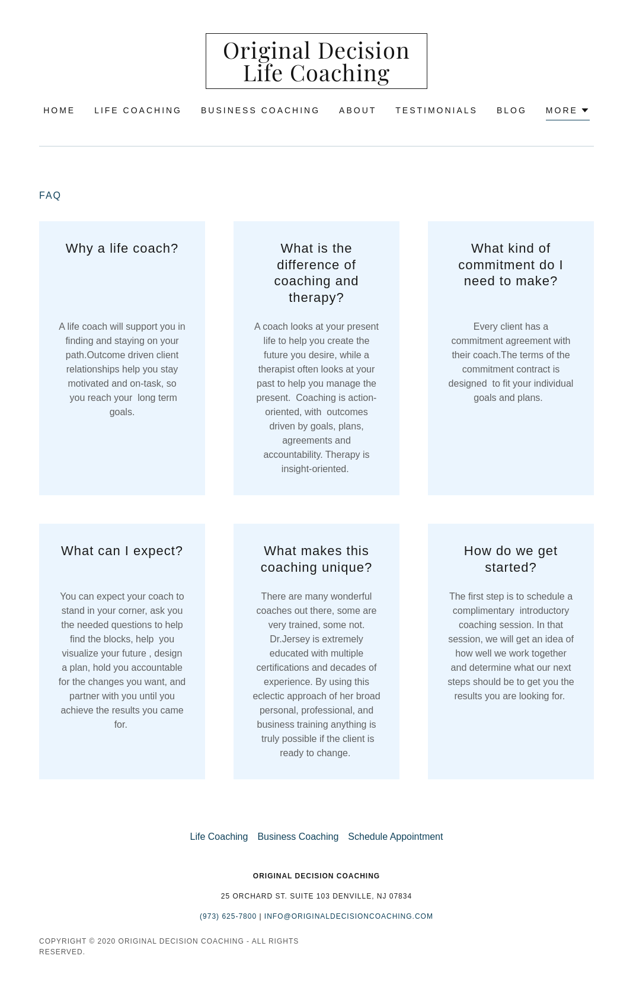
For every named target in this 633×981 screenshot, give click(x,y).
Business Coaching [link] (260, 110)
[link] (316, 78)
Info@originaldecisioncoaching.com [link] (348, 916)
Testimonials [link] (436, 110)
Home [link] (59, 110)
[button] (568, 111)
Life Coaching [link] (138, 110)
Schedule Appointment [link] (395, 837)
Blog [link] (512, 110)
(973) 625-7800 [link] (228, 916)
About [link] (357, 110)
